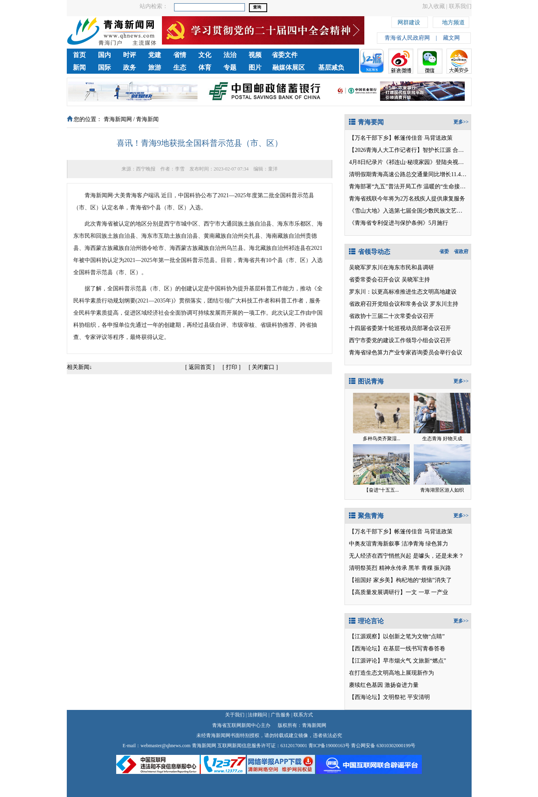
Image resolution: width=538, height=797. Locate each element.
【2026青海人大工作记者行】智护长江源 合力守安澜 (415, 150)
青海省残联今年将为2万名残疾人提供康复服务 (407, 199)
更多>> (461, 122)
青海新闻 (147, 119)
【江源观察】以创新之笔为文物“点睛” (396, 636)
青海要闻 (366, 122)
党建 (154, 54)
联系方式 (303, 715)
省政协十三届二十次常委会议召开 (391, 316)
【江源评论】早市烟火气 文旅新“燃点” (397, 661)
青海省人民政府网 (407, 38)
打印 (231, 367)
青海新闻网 (118, 119)
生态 (179, 67)
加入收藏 (433, 6)
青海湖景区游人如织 (442, 490)
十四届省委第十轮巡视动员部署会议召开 (400, 328)
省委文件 (285, 54)
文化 (204, 54)
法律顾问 (257, 715)
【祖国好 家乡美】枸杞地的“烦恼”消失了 (400, 580)
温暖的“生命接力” (445, 186)
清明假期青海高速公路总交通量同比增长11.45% (408, 174)
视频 (255, 54)
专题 (229, 67)
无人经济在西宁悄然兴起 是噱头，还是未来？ (406, 556)
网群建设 (409, 21)
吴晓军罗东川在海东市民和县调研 (391, 267)
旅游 (154, 67)
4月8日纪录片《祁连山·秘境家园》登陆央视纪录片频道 (418, 162)
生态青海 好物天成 (442, 438)
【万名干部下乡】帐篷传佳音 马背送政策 (401, 138)
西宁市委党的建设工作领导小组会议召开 (400, 340)
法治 (229, 54)
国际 (104, 67)
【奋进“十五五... (381, 490)
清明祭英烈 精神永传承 (378, 568)
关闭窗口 (263, 367)
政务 (129, 67)
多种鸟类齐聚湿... (381, 438)
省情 (179, 54)
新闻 (79, 67)
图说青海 (366, 381)
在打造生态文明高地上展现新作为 (391, 673)
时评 (129, 54)
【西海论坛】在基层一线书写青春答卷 (397, 649)
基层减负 (331, 67)
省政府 (461, 251)
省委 (444, 251)
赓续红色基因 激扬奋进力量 (384, 685)
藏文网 (451, 38)
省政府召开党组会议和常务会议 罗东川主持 (403, 304)
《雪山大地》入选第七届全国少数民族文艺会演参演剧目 (420, 211)
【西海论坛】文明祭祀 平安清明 (389, 697)
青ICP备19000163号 (329, 745)
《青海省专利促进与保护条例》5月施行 (398, 223)
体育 (204, 67)
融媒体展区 (288, 67)
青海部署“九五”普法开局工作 (385, 186)
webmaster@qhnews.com (165, 745)
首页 (79, 54)
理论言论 (366, 621)
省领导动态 (369, 251)
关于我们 (235, 715)
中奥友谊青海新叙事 (374, 544)
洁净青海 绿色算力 (425, 544)
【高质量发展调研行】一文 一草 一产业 (398, 592)
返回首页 (200, 367)
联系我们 (460, 6)
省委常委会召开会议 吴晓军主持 (389, 280)
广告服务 (280, 715)
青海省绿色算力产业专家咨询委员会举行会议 (405, 352)
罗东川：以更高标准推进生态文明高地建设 (403, 292)
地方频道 (453, 21)
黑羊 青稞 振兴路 (429, 568)
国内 (104, 54)
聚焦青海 (366, 515)
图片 (255, 67)
